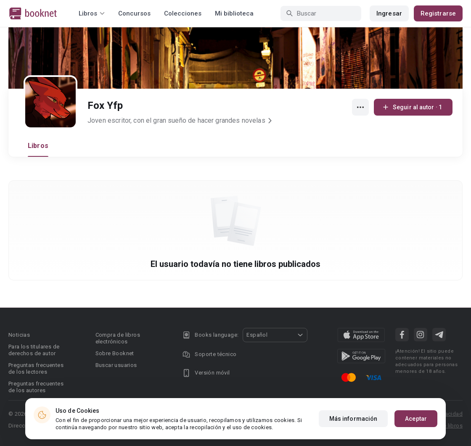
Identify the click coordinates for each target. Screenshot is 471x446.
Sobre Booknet (114, 353)
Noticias (19, 335)
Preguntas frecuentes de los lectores (36, 368)
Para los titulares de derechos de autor (33, 349)
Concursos (134, 13)
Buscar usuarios (116, 365)
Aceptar (416, 423)
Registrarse (438, 13)
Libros (38, 146)
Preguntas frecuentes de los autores (36, 386)
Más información (353, 423)
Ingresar (389, 13)
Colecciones (182, 13)
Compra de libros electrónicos (117, 338)
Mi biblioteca (234, 13)
